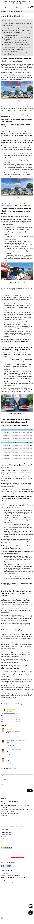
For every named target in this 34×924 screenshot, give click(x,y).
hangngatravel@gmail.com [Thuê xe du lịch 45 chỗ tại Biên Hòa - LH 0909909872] (23, 1)
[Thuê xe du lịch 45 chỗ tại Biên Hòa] (17, 7)
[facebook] (13, 3)
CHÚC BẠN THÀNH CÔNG (17, 857)
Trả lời (7, 732)
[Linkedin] (12, 704)
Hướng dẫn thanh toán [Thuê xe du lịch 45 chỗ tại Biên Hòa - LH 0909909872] (6, 834)
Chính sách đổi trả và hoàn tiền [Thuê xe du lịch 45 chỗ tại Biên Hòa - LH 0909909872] (8, 839)
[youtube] (17, 3)
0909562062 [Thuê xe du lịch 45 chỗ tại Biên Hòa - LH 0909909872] (12, 1)
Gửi (30, 790)
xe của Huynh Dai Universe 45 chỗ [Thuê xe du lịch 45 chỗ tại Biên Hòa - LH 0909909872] (19, 341)
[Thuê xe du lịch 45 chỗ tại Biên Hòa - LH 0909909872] (31, 7)
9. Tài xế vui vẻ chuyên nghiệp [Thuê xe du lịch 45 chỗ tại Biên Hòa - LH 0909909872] (10, 51)
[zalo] (20, 3)
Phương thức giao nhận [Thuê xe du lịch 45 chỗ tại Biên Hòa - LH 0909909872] (7, 836)
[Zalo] (22, 704)
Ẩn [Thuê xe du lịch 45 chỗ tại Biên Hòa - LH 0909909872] (8, 21)
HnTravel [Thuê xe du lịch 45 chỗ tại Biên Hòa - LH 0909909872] (19, 607)
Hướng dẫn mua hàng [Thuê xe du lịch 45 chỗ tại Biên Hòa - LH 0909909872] (6, 832)
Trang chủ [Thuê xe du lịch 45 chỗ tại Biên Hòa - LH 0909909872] (3, 11)
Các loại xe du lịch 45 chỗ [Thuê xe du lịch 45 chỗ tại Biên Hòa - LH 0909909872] (8, 607)
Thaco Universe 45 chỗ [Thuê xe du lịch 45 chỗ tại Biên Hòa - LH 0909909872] (19, 290)
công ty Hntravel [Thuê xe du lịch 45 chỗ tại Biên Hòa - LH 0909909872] (7, 126)
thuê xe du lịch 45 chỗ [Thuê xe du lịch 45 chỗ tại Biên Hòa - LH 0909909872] (8, 671)
